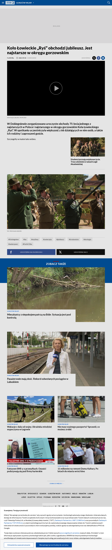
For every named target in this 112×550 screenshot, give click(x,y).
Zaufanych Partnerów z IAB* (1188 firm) (70, 520)
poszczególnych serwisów (69, 533)
